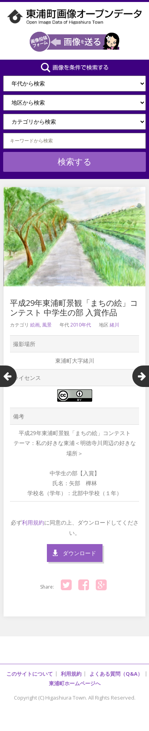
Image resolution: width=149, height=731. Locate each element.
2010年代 (80, 324)
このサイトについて (29, 673)
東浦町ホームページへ (75, 683)
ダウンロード (79, 553)
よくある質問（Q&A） (116, 673)
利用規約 (33, 522)
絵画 (35, 324)
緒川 (114, 324)
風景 (47, 324)
